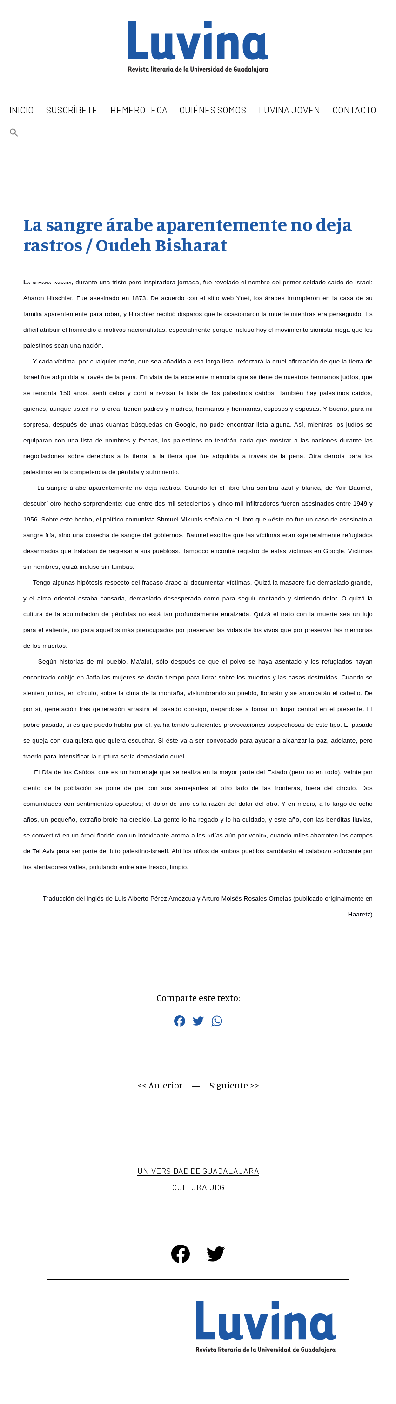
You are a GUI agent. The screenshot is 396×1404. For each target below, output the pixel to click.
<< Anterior (160, 1085)
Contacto (354, 109)
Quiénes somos (213, 109)
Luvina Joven (289, 109)
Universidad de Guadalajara (198, 1171)
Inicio (21, 109)
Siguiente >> (234, 1085)
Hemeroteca (139, 109)
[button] (14, 133)
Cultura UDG (198, 1187)
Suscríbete (72, 109)
